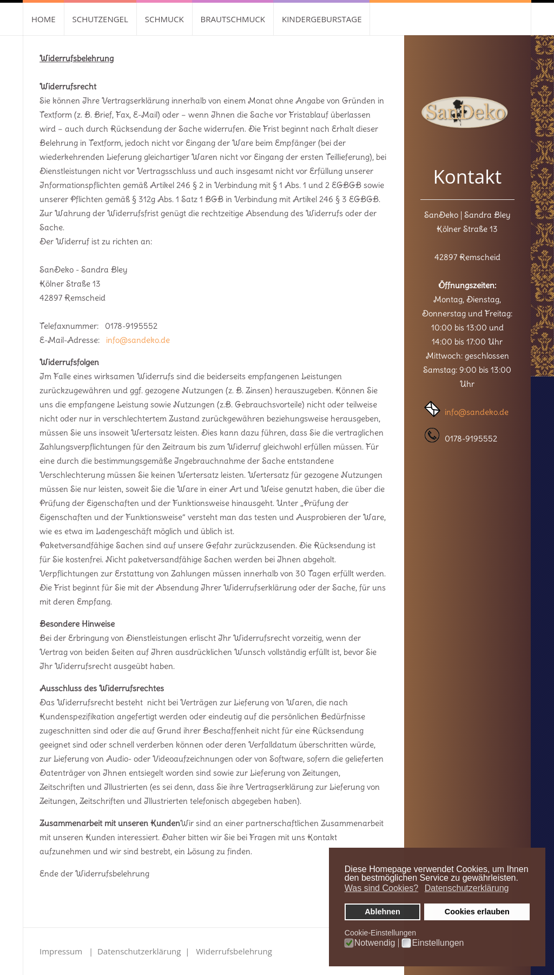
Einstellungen (438, 943)
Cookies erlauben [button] (477, 911)
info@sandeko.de (138, 340)
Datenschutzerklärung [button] (467, 888)
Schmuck (164, 19)
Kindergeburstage (321, 19)
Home (43, 19)
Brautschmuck (233, 19)
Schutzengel (100, 19)
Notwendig (374, 943)
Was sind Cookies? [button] (381, 888)
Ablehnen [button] (382, 911)
